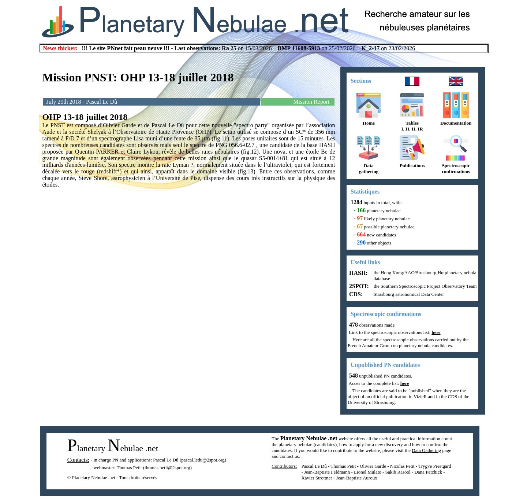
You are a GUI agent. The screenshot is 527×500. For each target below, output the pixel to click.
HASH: (358, 273)
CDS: (355, 294)
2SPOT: (358, 286)
